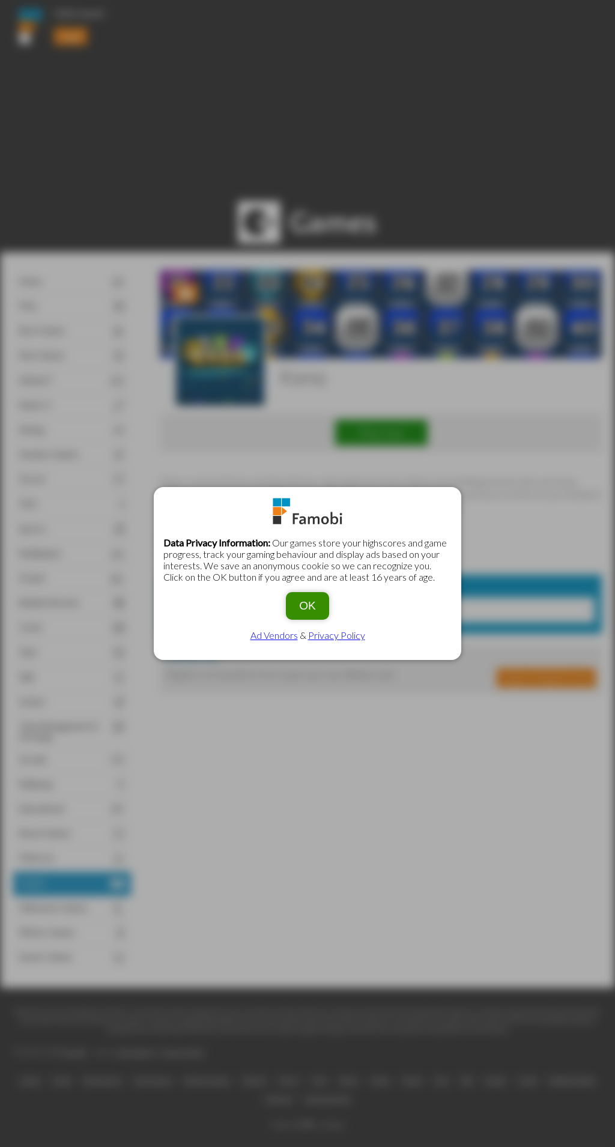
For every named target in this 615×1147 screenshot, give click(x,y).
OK (307, 605)
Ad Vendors (274, 635)
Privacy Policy (336, 635)
